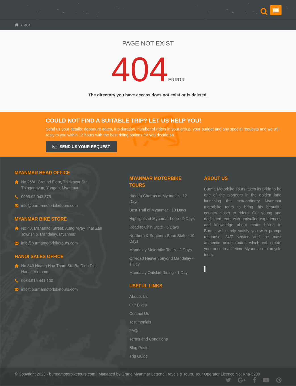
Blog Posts (138, 347)
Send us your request (81, 146)
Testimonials (140, 322)
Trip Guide (138, 356)
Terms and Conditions (148, 339)
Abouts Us (138, 296)
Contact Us (139, 313)
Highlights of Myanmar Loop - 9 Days (162, 218)
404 (27, 25)
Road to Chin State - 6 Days (154, 227)
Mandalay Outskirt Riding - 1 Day (158, 272)
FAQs (134, 330)
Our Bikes (138, 305)
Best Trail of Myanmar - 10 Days (157, 210)
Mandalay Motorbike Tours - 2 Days (160, 250)
